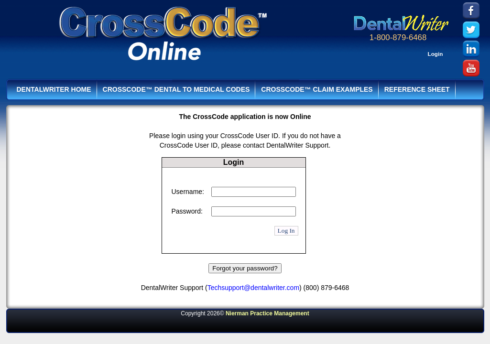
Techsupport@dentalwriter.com (253, 287)
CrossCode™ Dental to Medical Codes (176, 89)
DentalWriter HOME (54, 89)
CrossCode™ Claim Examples (316, 89)
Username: (188, 191)
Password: (187, 211)
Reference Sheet (417, 89)
